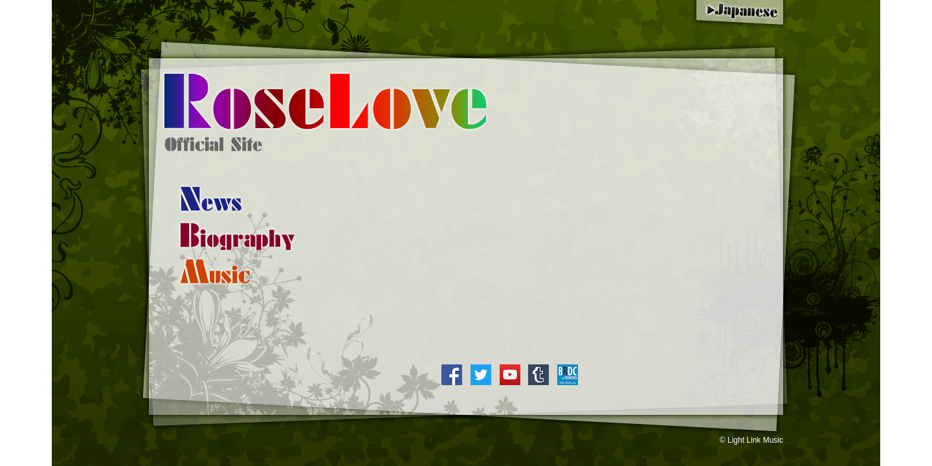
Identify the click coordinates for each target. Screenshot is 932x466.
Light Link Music (755, 440)
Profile (237, 235)
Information (211, 199)
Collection (215, 271)
